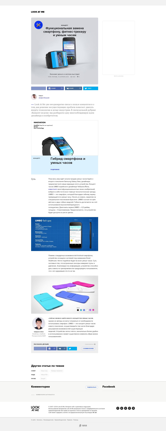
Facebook (117, 408)
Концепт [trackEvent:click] (43, 378)
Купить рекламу (118, 76)
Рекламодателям (48, 420)
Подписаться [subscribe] (91, 387)
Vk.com (121, 408)
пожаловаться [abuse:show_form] (90, 344)
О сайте (33, 420)
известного (52, 189)
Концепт (64, 25)
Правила (69, 420)
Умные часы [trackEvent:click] (44, 371)
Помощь (75, 420)
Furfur (83, 425)
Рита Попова (52, 77)
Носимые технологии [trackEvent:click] (56, 371)
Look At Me (37, 12)
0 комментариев (88, 348)
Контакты (39, 420)
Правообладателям (60, 420)
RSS (133, 408)
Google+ (129, 408)
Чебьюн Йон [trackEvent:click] (44, 375)
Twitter (125, 408)
